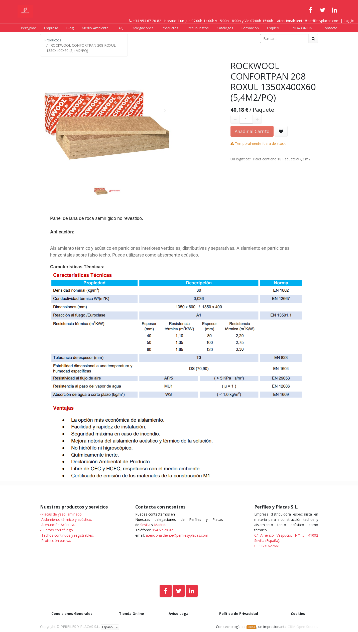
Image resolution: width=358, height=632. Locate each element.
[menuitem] (28, 28)
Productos (52, 40)
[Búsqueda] (313, 38)
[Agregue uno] (257, 119)
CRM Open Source (302, 626)
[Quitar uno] (235, 119)
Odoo (251, 627)
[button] (50, 110)
